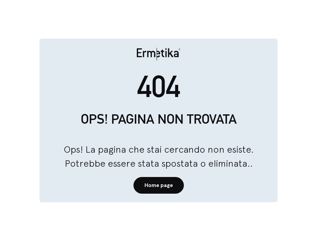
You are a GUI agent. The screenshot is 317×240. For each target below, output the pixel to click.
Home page (158, 185)
